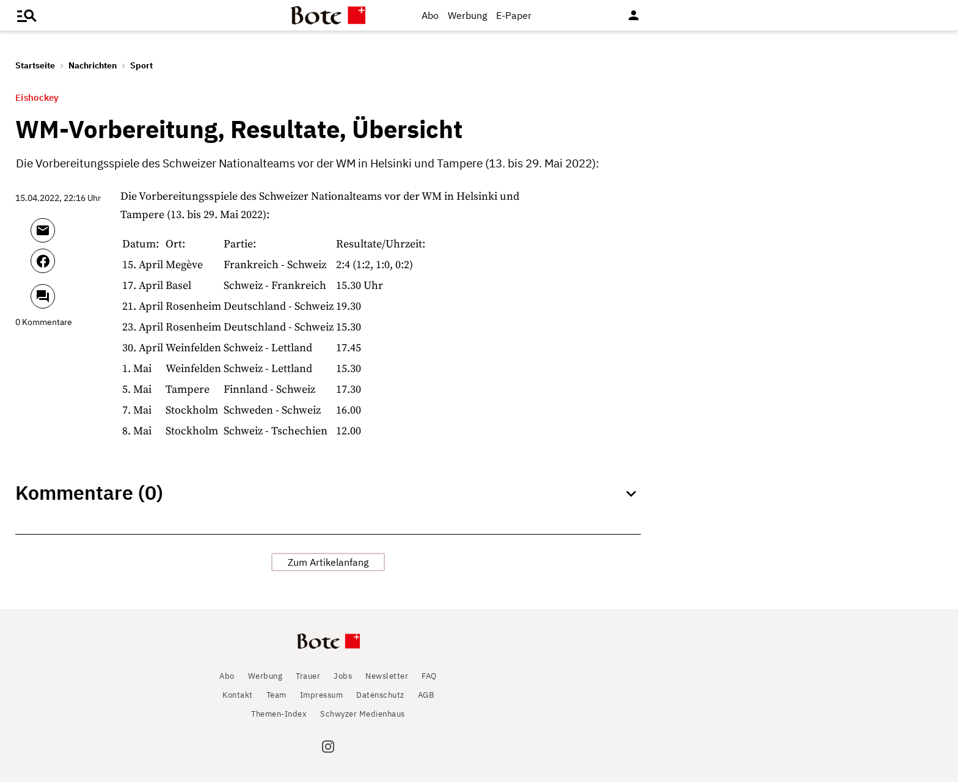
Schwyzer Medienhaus (362, 714)
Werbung (467, 15)
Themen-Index (279, 714)
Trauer (308, 676)
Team (276, 695)
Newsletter (386, 676)
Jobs (343, 676)
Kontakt (237, 695)
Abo (430, 15)
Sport (141, 65)
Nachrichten (92, 65)
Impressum (321, 695)
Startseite (35, 65)
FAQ (429, 676)
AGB (426, 695)
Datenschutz (380, 695)
